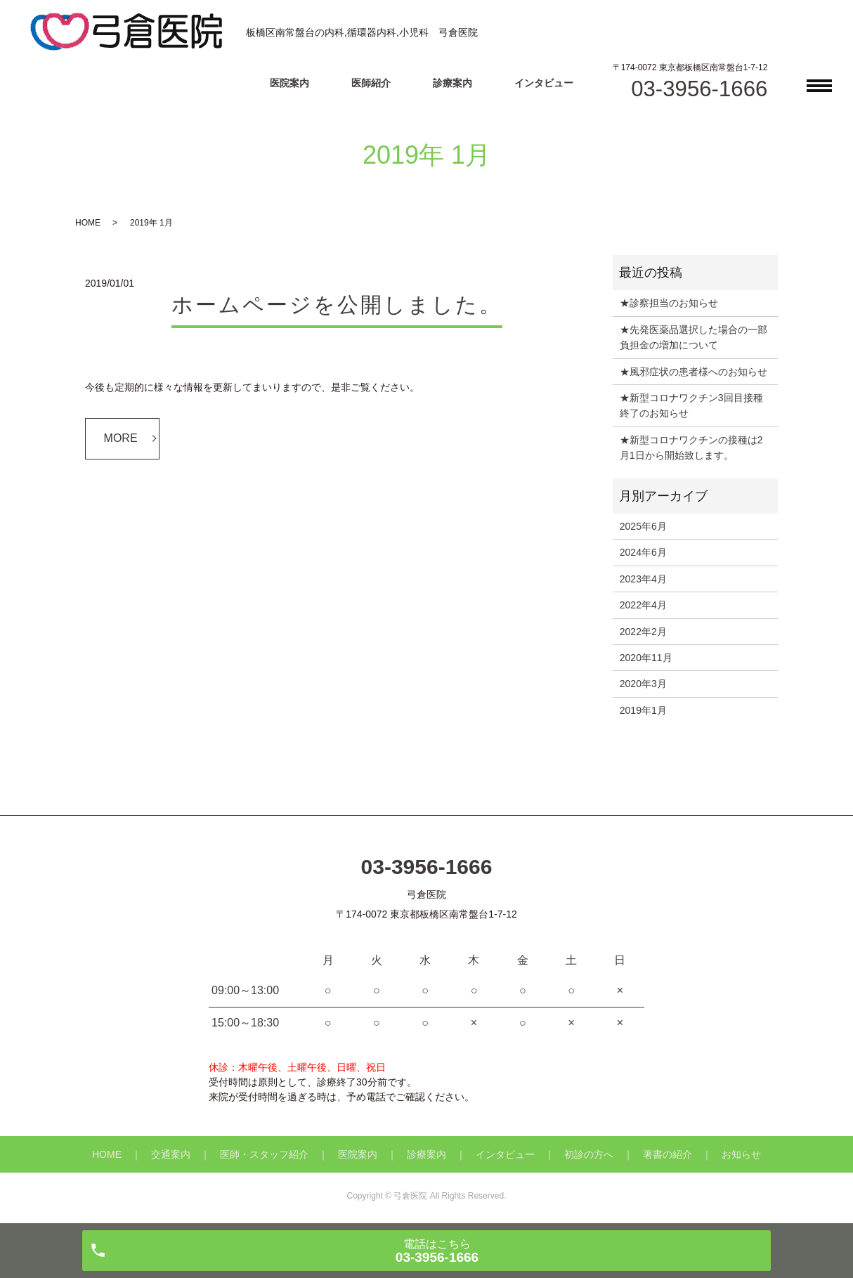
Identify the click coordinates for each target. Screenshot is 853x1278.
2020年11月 (646, 657)
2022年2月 (643, 631)
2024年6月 (643, 552)
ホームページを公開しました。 (336, 304)
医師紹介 (371, 83)
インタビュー (543, 83)
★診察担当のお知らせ (669, 302)
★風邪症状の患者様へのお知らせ (693, 371)
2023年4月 (643, 579)
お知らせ (741, 1154)
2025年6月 (643, 526)
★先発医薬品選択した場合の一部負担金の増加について (693, 337)
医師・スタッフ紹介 (264, 1154)
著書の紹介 (667, 1154)
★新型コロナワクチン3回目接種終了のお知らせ (691, 405)
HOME (87, 223)
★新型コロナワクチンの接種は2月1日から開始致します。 (691, 447)
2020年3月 (643, 683)
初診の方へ (588, 1154)
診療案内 (452, 83)
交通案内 (170, 1154)
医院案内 (289, 83)
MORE (121, 438)
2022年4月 (643, 605)
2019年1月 (643, 710)
